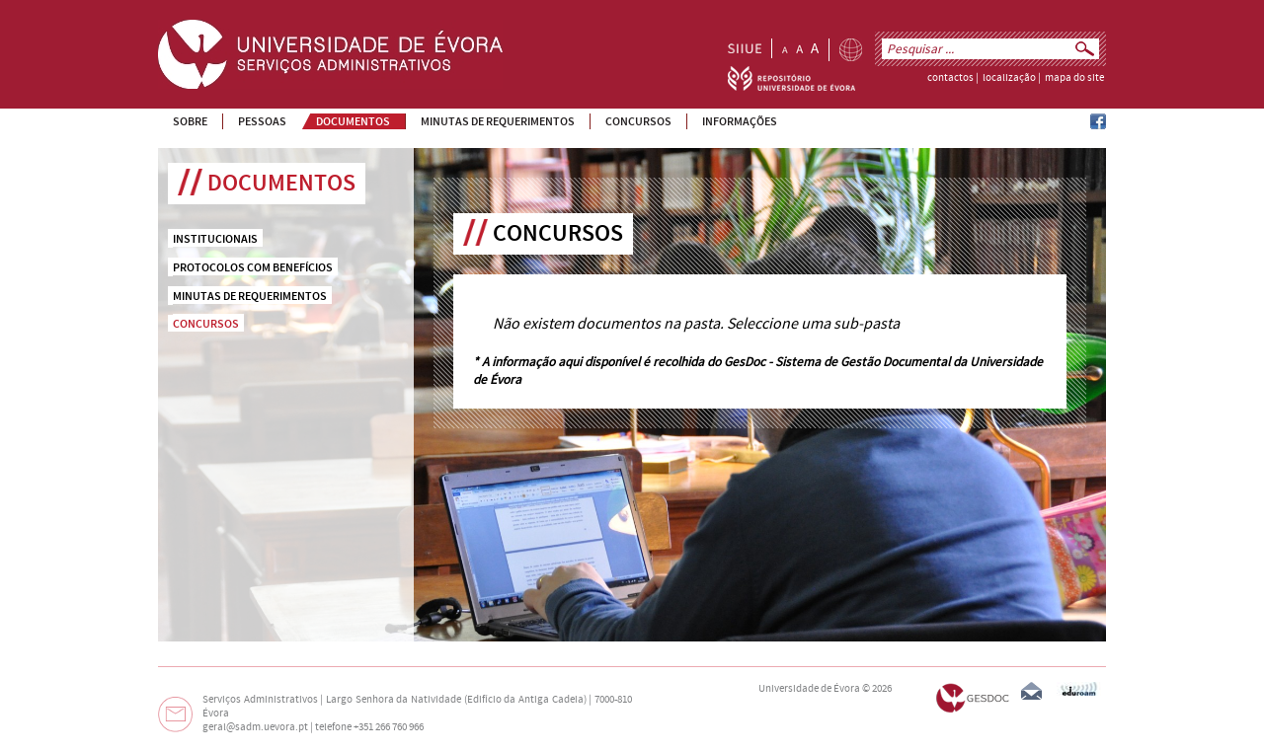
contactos (950, 78)
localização (1009, 78)
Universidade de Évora (809, 689)
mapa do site (1074, 78)
